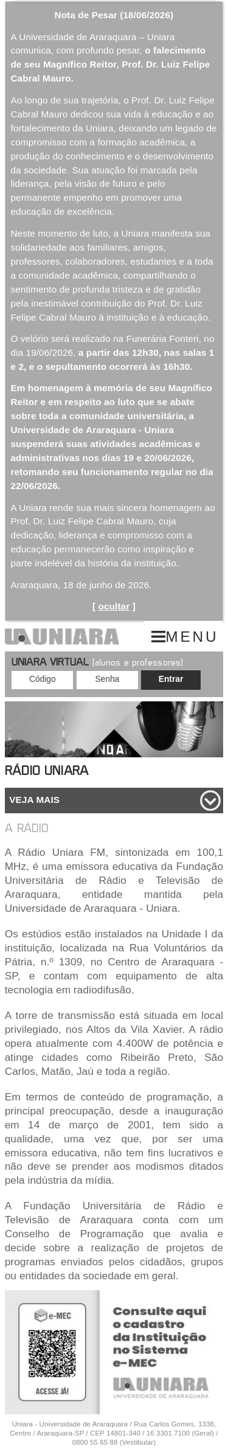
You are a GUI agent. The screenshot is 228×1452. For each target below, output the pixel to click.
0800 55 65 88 (95, 1442)
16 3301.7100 (168, 1433)
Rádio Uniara (46, 772)
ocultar (114, 606)
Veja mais (34, 799)
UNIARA (62, 636)
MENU (191, 636)
